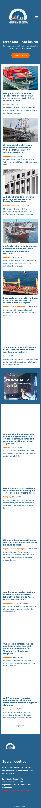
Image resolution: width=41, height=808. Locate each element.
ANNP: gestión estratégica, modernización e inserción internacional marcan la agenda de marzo (20, 701)
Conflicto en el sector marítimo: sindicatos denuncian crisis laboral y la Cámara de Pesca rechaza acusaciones (19, 596)
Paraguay (7, 497)
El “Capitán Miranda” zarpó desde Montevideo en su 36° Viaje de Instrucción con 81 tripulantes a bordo (17, 149)
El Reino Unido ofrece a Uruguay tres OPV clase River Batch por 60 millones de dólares (20, 542)
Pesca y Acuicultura (10, 603)
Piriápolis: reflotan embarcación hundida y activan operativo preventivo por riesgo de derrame (20, 250)
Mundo (6, 104)
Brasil (5, 356)
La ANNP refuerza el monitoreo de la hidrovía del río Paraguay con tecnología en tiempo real (19, 490)
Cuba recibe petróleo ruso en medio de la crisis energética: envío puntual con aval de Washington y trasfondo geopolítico (18, 648)
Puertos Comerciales (11, 205)
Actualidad (7, 156)
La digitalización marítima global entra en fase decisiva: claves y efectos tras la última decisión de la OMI (18, 97)
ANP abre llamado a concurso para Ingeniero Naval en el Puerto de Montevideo (18, 199)
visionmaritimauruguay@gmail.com (15, 790)
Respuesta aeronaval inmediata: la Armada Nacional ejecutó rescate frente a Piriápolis (20, 300)
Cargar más (20, 726)
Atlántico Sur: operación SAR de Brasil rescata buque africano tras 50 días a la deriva (19, 350)
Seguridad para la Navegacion (15, 307)
